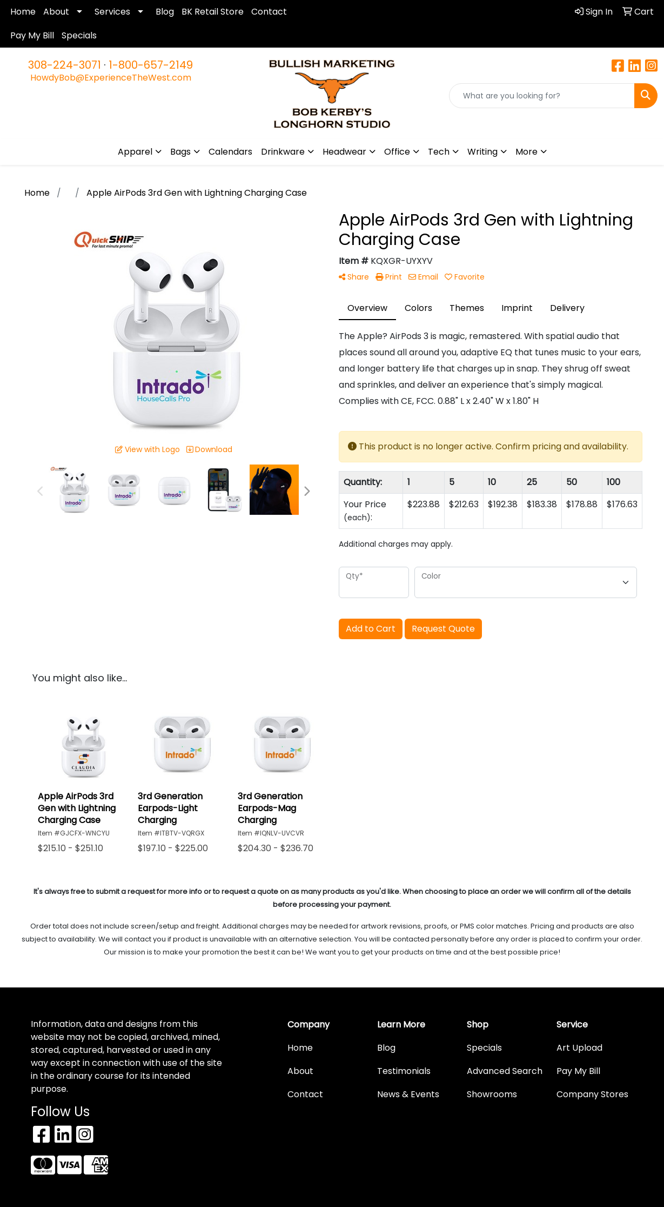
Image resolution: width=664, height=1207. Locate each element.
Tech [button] (439, 151)
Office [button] (397, 151)
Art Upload (579, 1048)
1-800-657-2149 (151, 64)
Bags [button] (180, 151)
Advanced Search (504, 1071)
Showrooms (492, 1094)
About (56, 11)
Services (112, 11)
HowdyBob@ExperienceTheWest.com (110, 77)
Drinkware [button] (283, 151)
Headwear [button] (344, 151)
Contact (269, 11)
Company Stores (592, 1094)
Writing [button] (482, 151)
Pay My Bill (32, 35)
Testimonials (404, 1071)
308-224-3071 (64, 64)
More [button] (526, 151)
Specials (79, 35)
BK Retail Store (213, 11)
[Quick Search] (542, 95)
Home (23, 11)
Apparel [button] (135, 151)
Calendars (230, 151)
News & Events (408, 1094)
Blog (165, 11)
